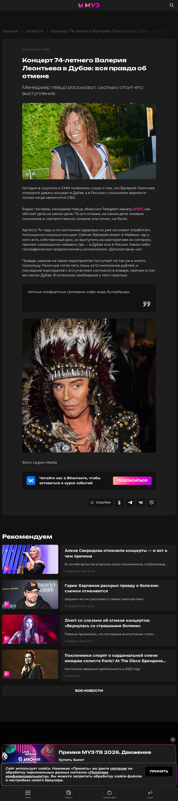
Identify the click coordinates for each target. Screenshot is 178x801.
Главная (10, 31)
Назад (150, 795)
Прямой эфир (109, 795)
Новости (69, 795)
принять (159, 771)
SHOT (138, 209)
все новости (89, 690)
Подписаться (132, 480)
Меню (28, 795)
